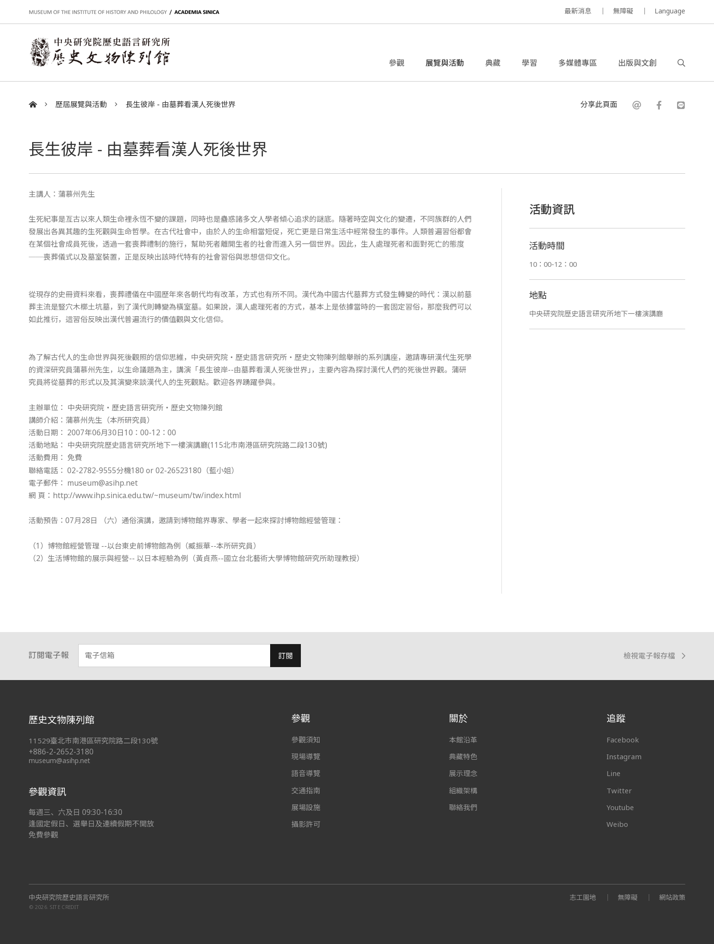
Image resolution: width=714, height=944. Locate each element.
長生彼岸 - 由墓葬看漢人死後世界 (181, 104)
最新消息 (577, 10)
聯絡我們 (463, 807)
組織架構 (463, 790)
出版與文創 (637, 64)
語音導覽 (305, 773)
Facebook (623, 739)
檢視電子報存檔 (654, 655)
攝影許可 (305, 824)
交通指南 (305, 790)
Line (614, 773)
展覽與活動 (445, 64)
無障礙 (623, 10)
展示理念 (463, 773)
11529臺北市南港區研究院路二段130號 (94, 741)
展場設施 (305, 807)
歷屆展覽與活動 (81, 104)
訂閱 (285, 656)
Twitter (619, 790)
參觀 (397, 64)
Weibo (618, 824)
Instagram (624, 756)
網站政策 (671, 897)
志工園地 (581, 897)
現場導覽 (305, 756)
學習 (529, 64)
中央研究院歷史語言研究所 (69, 897)
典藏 (492, 64)
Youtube (621, 807)
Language (669, 10)
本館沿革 (463, 739)
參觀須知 (305, 739)
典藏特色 (463, 756)
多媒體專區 (578, 64)
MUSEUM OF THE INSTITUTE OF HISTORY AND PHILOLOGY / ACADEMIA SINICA (124, 12)
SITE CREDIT (64, 906)
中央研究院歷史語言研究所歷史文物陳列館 (104, 54)
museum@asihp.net (60, 760)
